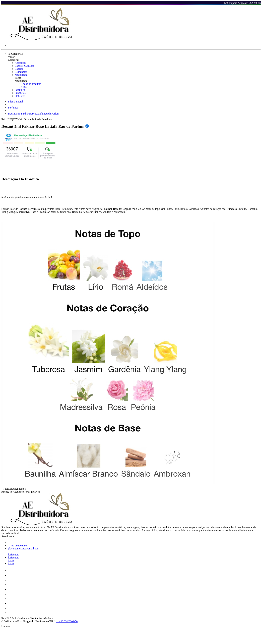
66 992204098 (17, 545)
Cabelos (19, 68)
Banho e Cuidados (24, 65)
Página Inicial (15, 101)
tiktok (11, 560)
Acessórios (20, 62)
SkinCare (20, 95)
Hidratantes (21, 71)
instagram (13, 554)
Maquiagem (21, 74)
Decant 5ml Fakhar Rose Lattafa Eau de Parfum (33, 113)
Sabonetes (20, 92)
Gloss (24, 86)
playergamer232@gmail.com (23, 548)
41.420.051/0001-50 (67, 621)
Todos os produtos (31, 83)
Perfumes (20, 89)
